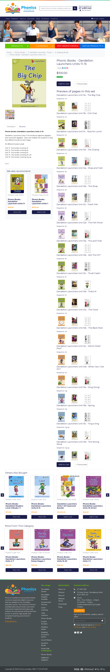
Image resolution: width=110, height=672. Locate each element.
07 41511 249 (81, 589)
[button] (81, 83)
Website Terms (61, 600)
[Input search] (56, 8)
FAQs (60, 607)
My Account (45, 18)
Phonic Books (46, 618)
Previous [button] (2, 495)
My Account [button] (85, 10)
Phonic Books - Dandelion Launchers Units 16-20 (67, 559)
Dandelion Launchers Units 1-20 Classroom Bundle (67, 506)
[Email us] (75, 632)
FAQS (38, 18)
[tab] (11, 127)
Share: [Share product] (63, 68)
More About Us (10, 621)
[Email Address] (86, 620)
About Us (23, 18)
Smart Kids (45, 648)
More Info (17, 212)
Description (11, 127)
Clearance (44, 46)
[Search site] (75, 8)
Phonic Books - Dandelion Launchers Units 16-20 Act (93, 506)
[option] (16, 498)
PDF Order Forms (67, 46)
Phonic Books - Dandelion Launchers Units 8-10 (41, 506)
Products (14, 18)
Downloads (30, 18)
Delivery (61, 592)
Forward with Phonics (46, 603)
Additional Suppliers (45, 659)
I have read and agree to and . (87, 626)
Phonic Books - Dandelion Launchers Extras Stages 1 (41, 559)
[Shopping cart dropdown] (97, 19)
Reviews (22, 127)
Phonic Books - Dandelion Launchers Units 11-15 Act (16, 202)
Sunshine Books (44, 644)
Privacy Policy (90, 627)
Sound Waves (46, 640)
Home (8, 18)
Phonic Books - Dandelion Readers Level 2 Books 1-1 (14, 506)
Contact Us (54, 18)
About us (61, 589)
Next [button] (107, 495)
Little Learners (44, 614)
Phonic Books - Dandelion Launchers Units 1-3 (93, 559)
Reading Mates (44, 628)
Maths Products (92, 46)
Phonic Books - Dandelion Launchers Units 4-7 (15, 559)
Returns (61, 595)
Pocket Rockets (44, 623)
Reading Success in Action (45, 634)
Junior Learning (44, 609)
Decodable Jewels (45, 590)
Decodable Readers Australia (45, 597)
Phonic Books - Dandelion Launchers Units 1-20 (40, 202)
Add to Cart (41, 212)
